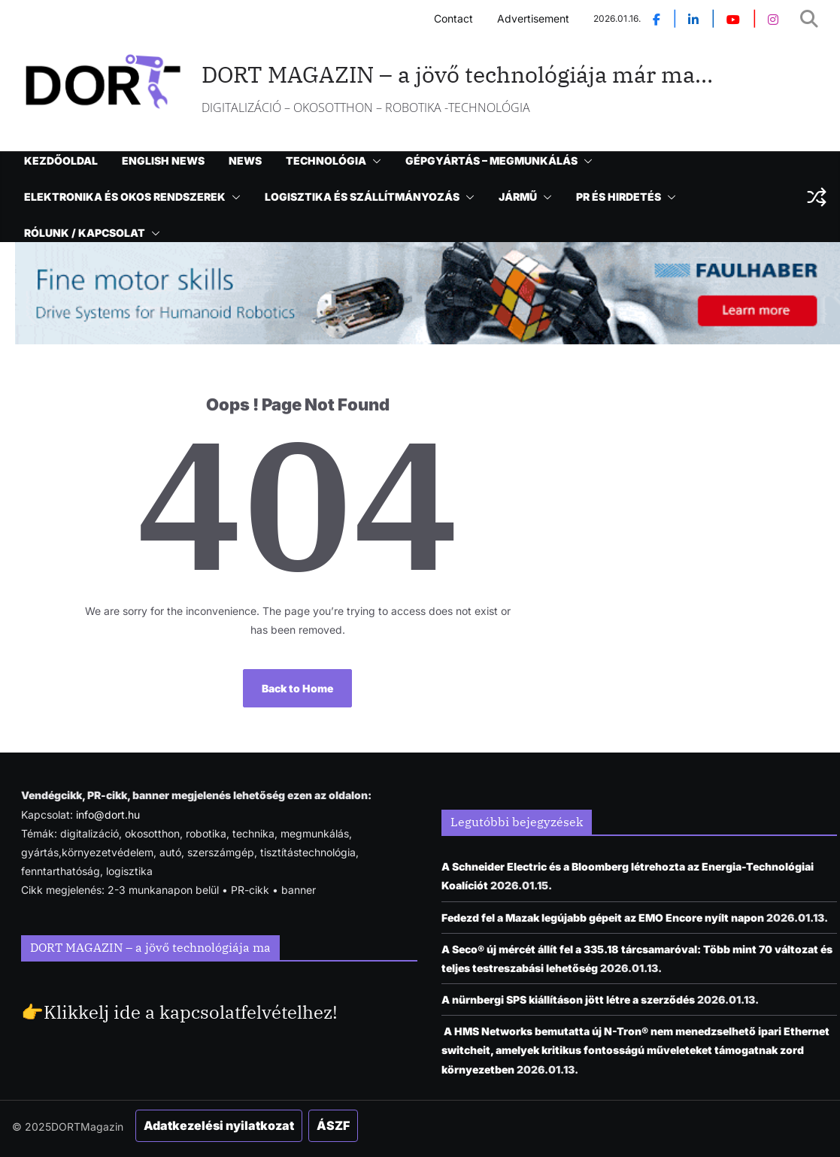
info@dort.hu (108, 814)
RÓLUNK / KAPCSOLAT (84, 232)
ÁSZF (333, 1125)
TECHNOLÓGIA (326, 160)
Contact (453, 18)
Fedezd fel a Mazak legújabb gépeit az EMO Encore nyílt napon (602, 917)
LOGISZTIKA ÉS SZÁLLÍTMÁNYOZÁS (362, 196)
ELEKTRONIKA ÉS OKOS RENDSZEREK (125, 196)
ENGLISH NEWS (163, 160)
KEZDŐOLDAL (61, 160)
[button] (373, 160)
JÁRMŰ (518, 196)
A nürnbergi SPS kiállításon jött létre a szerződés (568, 999)
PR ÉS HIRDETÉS (618, 196)
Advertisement (533, 18)
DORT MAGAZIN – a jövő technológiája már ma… (457, 74)
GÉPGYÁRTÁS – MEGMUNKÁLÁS (491, 160)
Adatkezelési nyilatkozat (219, 1125)
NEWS (245, 160)
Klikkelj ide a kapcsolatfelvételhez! (191, 1012)
